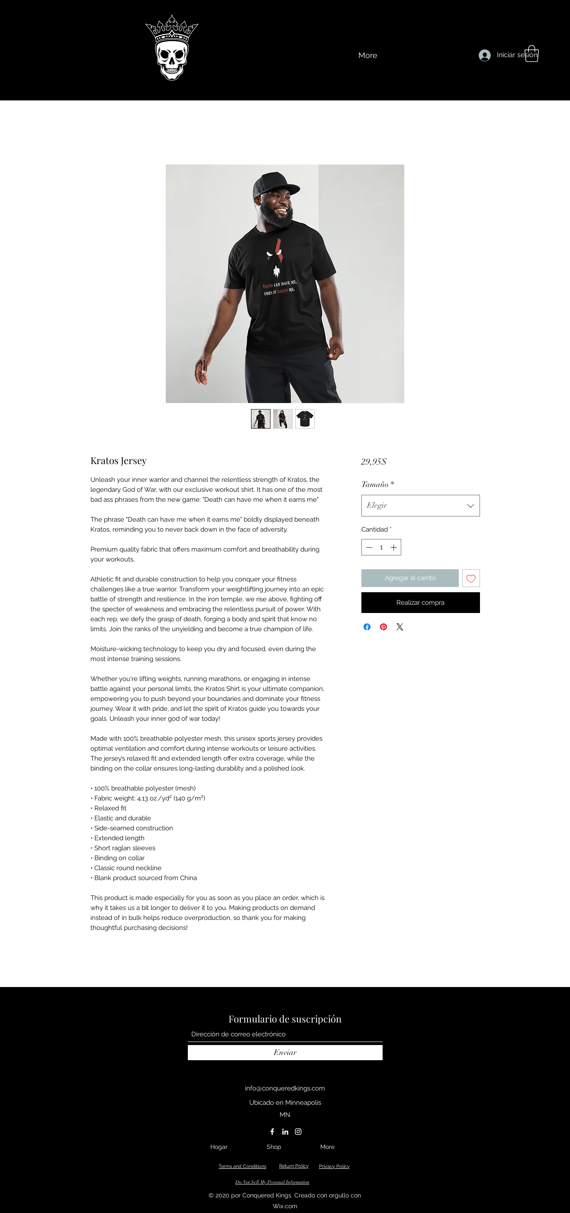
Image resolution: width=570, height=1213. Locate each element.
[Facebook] (272, 1131)
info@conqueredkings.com (285, 1088)
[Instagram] (298, 1131)
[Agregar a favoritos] (471, 578)
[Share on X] (400, 627)
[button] (532, 53)
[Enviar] (285, 1052)
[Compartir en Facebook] (367, 627)
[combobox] (420, 505)
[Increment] (394, 547)
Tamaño (377, 484)
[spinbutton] (381, 547)
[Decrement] (368, 547)
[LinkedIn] (285, 1131)
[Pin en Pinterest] (383, 627)
